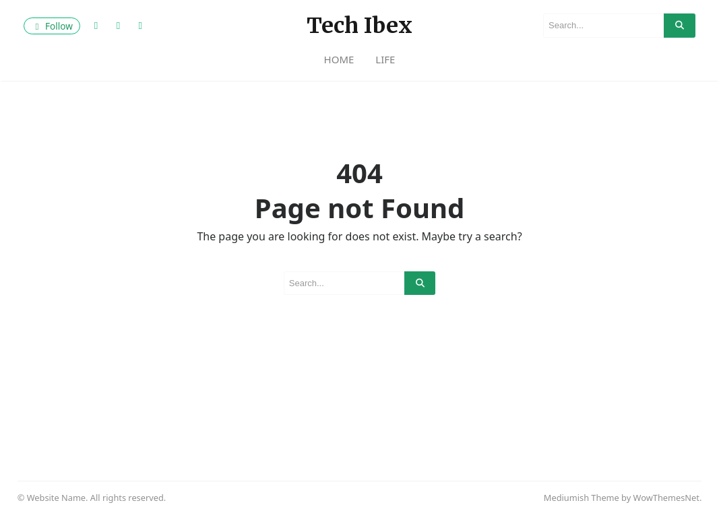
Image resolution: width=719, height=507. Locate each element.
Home (339, 59)
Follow (51, 26)
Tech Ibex (359, 25)
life (385, 59)
